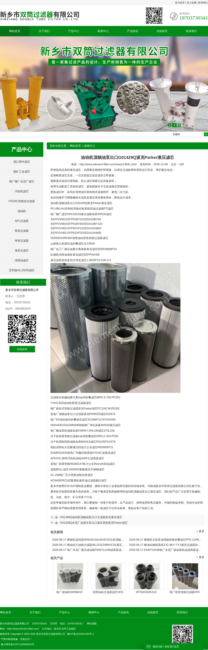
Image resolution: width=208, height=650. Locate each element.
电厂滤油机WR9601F (69, 592)
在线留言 (162, 31)
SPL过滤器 (21, 220)
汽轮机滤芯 (22, 191)
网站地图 (92, 623)
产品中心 (73, 31)
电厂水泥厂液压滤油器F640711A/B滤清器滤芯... (89, 549)
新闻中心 (103, 31)
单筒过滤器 (22, 240)
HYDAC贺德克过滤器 (21, 201)
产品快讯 (132, 31)
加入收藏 (191, 2)
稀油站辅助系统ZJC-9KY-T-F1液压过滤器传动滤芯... (166, 544)
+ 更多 (200, 531)
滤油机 (22, 211)
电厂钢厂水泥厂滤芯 (21, 181)
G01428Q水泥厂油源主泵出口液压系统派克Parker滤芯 (94, 522)
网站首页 (14, 31)
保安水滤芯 (22, 250)
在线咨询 (22, 349)
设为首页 (180, 2)
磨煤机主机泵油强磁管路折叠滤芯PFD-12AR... (165, 539)
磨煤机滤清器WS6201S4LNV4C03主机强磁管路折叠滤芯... (89, 539)
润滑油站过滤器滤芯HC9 (108, 592)
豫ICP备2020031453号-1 (80, 634)
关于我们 (44, 31)
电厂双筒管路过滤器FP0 (185, 592)
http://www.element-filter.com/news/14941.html (108, 164)
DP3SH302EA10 (146, 592)
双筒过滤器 (22, 230)
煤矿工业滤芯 (21, 171)
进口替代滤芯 (21, 161)
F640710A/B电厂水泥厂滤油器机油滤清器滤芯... (166, 549)
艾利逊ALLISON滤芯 (21, 270)
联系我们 (203, 2)
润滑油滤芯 (22, 260)
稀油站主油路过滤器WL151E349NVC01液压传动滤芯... (89, 544)
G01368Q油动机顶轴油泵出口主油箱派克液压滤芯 (91, 517)
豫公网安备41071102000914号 (17, 644)
